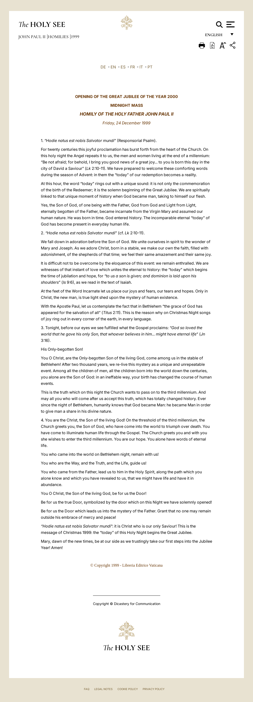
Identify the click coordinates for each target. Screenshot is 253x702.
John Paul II (32, 36)
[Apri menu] (230, 24)
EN (113, 67)
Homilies (58, 36)
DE (103, 67)
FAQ (86, 689)
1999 (75, 36)
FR (132, 67)
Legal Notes (103, 689)
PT (150, 67)
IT (141, 67)
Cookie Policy (127, 689)
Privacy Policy (153, 689)
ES (123, 67)
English (216, 36)
